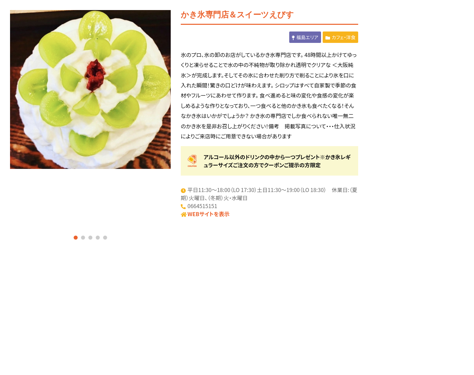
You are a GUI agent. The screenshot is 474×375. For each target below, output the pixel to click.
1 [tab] (76, 238)
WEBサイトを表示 (208, 214)
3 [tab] (90, 238)
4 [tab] (98, 238)
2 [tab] (83, 238)
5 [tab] (105, 238)
